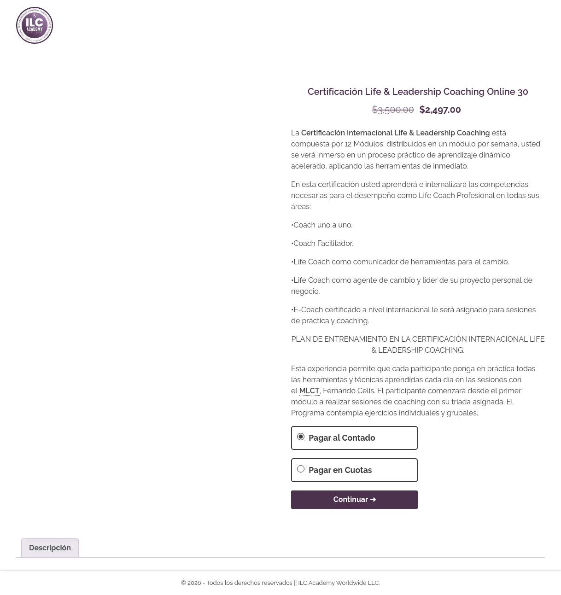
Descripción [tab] (50, 547)
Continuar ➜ (354, 499)
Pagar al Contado (336, 438)
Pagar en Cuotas (334, 470)
